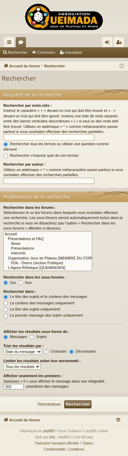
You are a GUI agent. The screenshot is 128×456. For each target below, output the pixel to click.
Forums (22, 43)
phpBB (48, 431)
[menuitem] (54, 449)
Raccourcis (10, 43)
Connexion (46, 52)
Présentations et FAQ (47, 239)
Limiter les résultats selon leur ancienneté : (42, 361)
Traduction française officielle (57, 443)
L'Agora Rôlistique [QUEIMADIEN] (47, 268)
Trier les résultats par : (23, 346)
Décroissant (82, 351)
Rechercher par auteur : (24, 164)
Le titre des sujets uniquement (31, 309)
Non (25, 283)
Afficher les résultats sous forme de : (36, 332)
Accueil (47, 234)
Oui (9, 283)
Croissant (55, 351)
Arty (52, 437)
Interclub (47, 253)
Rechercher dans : (19, 291)
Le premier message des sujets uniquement (43, 315)
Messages (15, 337)
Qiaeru (88, 443)
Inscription (73, 52)
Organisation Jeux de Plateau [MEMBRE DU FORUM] (47, 258)
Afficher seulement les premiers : (33, 376)
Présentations (47, 248)
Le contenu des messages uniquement (38, 303)
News (47, 243)
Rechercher (17, 52)
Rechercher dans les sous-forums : (34, 277)
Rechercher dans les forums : (29, 207)
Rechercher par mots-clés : (27, 105)
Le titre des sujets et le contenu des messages (45, 296)
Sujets (38, 337)
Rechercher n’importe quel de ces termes (41, 155)
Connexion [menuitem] (108, 43)
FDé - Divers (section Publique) (47, 263)
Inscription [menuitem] (120, 43)
